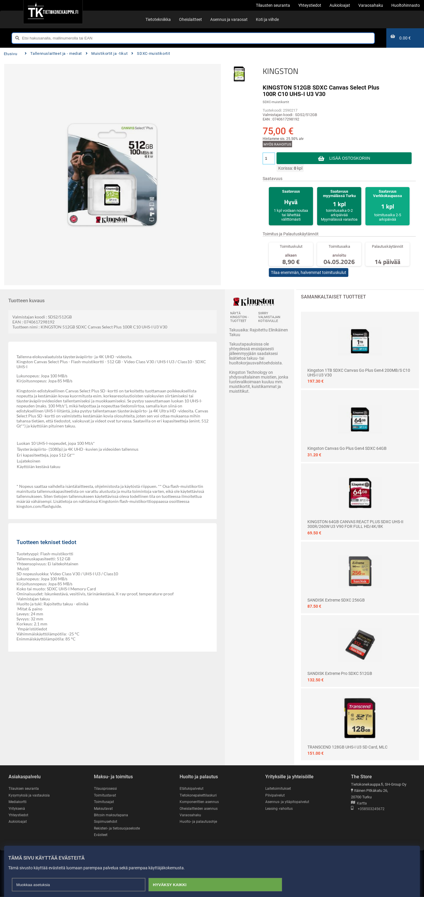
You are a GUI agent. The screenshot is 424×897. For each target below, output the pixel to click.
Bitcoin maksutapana (111, 815)
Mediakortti (18, 802)
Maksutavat (104, 808)
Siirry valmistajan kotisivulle (269, 317)
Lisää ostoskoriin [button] (349, 158)
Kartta (359, 803)
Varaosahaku (191, 815)
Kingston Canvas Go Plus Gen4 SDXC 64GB (347, 448)
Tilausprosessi (106, 788)
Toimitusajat (104, 802)
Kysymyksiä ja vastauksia (30, 795)
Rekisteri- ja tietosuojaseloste (118, 828)
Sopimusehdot (106, 822)
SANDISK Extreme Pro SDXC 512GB (339, 673)
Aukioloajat (18, 822)
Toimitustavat (105, 795)
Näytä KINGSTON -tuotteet (239, 317)
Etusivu (10, 54)
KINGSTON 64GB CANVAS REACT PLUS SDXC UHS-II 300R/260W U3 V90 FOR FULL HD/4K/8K (355, 524)
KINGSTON (280, 71)
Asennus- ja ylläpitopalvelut (288, 802)
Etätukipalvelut (192, 788)
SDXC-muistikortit (150, 53)
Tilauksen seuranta (25, 788)
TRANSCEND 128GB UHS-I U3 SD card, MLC (347, 747)
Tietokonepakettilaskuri (199, 795)
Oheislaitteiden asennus (200, 808)
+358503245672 (368, 809)
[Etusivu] (53, 12)
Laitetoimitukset (278, 788)
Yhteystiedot (19, 815)
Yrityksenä (17, 808)
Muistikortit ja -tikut (107, 53)
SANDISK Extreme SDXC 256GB (336, 600)
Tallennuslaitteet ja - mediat (53, 53)
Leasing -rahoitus (279, 808)
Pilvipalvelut (275, 795)
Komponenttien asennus (200, 802)
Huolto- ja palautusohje (199, 822)
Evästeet (101, 835)
